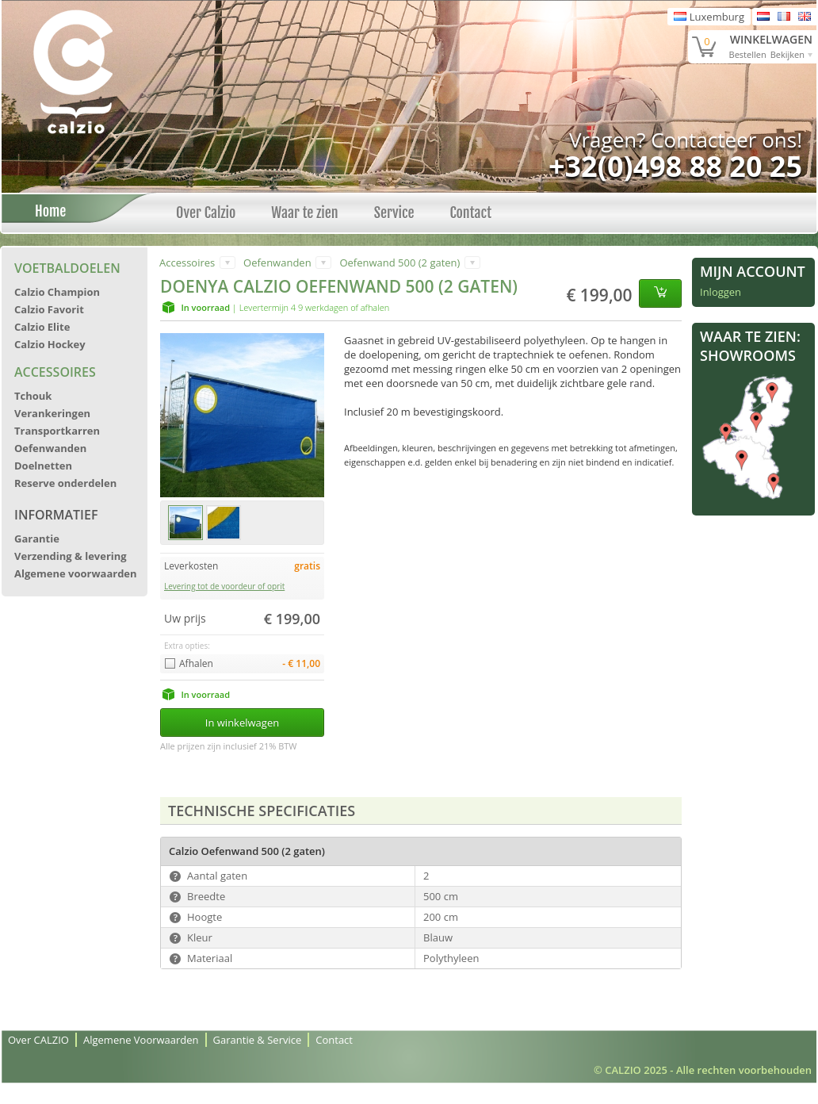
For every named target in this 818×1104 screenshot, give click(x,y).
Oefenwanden (50, 448)
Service (394, 212)
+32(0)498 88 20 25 (675, 166)
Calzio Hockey (50, 344)
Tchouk (33, 396)
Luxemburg (709, 17)
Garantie (36, 538)
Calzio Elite (42, 327)
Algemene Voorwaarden (141, 1040)
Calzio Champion (57, 292)
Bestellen (747, 54)
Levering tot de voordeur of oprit (224, 586)
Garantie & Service (257, 1040)
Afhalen (196, 663)
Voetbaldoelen (67, 268)
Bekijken (787, 54)
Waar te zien (304, 212)
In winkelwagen (242, 722)
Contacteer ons (724, 139)
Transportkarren (57, 431)
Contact (470, 212)
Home (46, 211)
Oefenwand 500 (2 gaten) (399, 262)
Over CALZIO (38, 1040)
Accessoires (55, 372)
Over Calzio (205, 212)
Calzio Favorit (49, 309)
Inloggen (720, 292)
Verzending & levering (70, 556)
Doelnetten (43, 465)
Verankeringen (52, 413)
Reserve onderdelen (65, 483)
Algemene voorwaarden (75, 573)
